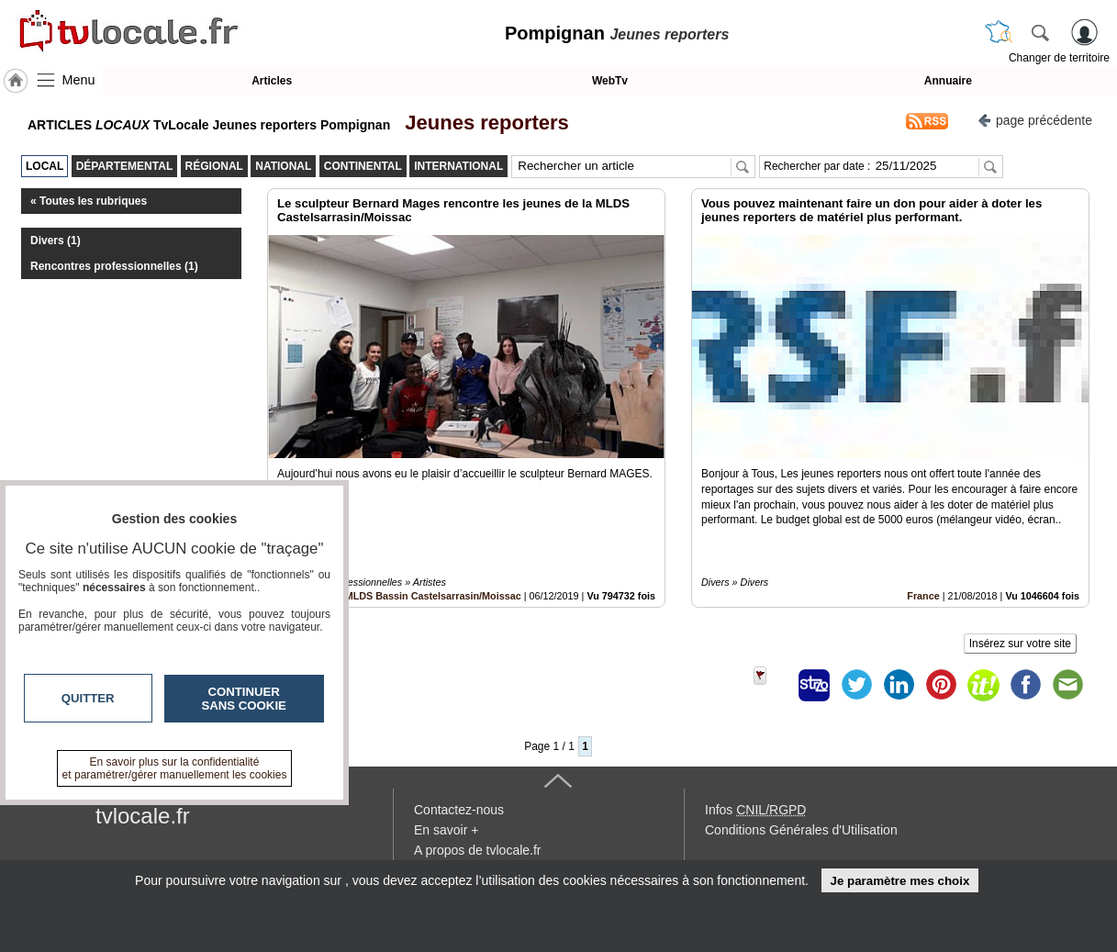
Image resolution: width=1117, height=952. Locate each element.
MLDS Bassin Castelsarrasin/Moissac (433, 595)
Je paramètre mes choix (899, 881)
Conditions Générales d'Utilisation (801, 830)
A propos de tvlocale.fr (478, 850)
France (923, 595)
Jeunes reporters (481, 122)
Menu (78, 80)
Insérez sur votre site (1020, 643)
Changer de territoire (1059, 57)
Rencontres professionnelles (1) (114, 266)
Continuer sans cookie (244, 698)
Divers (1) (55, 240)
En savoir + (446, 830)
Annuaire (948, 80)
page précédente (1034, 119)
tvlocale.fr (142, 815)
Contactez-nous (459, 809)
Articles (271, 80)
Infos (755, 809)
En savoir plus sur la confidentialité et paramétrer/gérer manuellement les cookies (174, 768)
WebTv (610, 80)
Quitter (88, 698)
